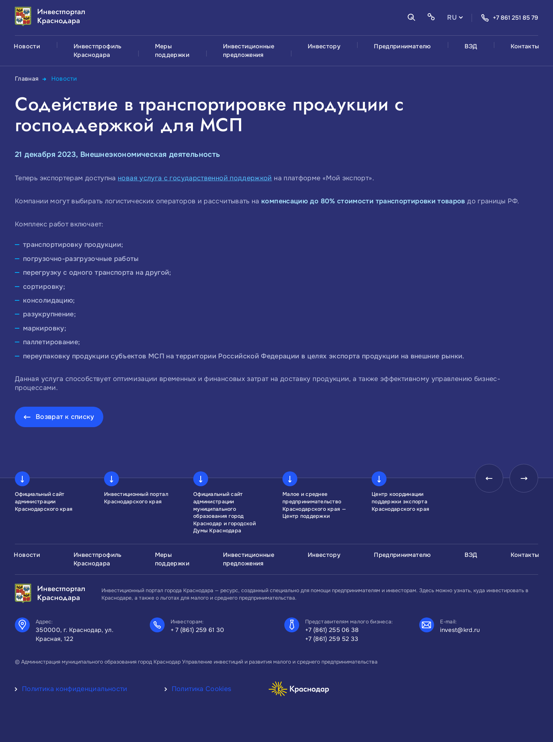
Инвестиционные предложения (248, 50)
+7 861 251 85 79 (509, 18)
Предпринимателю (402, 46)
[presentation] (487, 479)
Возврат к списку (65, 416)
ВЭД (471, 46)
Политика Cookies (202, 688)
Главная (27, 79)
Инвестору (324, 46)
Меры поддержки (172, 50)
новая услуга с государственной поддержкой (195, 178)
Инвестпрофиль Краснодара (98, 50)
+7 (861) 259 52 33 (332, 638)
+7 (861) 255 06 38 (332, 629)
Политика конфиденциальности (74, 688)
